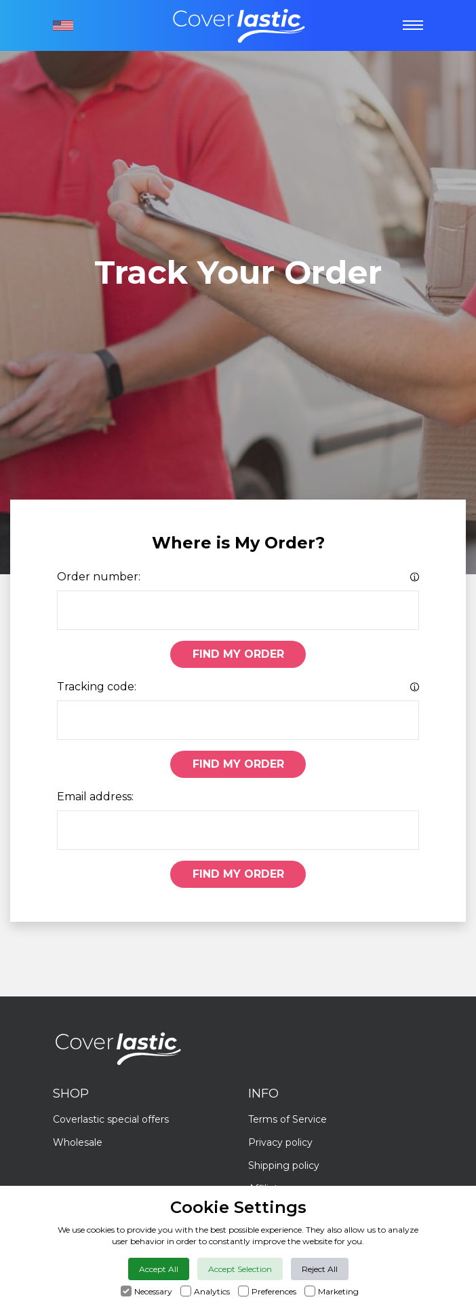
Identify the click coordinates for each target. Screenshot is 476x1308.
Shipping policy (283, 1165)
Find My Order (238, 654)
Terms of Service (287, 1119)
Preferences (274, 1291)
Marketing (338, 1291)
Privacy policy (280, 1142)
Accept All (158, 1269)
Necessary (153, 1291)
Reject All (320, 1269)
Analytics (212, 1291)
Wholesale (77, 1142)
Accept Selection (240, 1269)
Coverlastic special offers (111, 1119)
